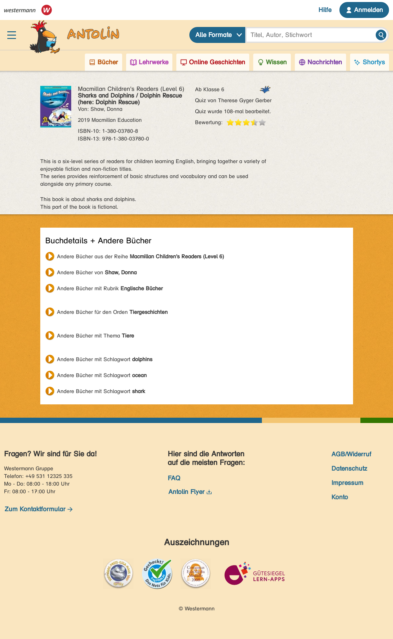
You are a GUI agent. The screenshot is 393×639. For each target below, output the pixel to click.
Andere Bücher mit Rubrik (110, 288)
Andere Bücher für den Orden (112, 312)
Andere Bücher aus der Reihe (140, 256)
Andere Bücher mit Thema (95, 335)
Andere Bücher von (97, 272)
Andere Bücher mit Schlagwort (104, 359)
